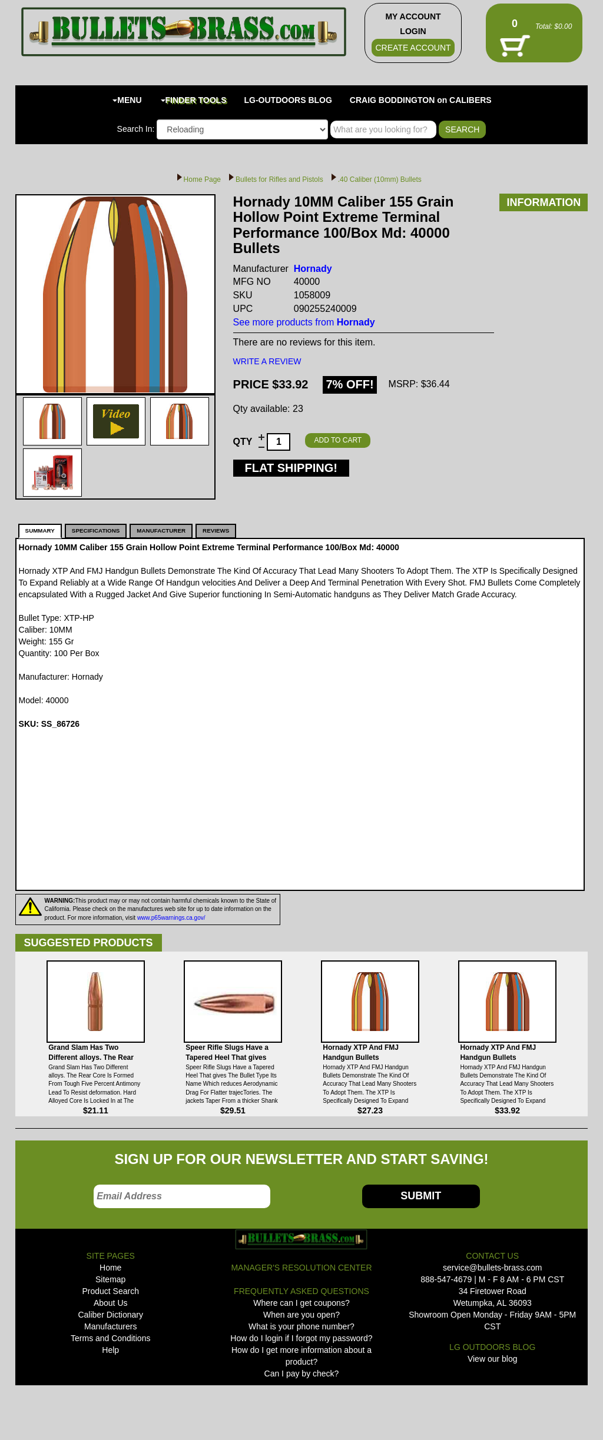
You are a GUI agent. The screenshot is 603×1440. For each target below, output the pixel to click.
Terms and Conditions (110, 1338)
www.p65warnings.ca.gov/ (171, 917)
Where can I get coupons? (301, 1303)
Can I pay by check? (301, 1373)
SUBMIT (420, 1196)
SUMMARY (40, 530)
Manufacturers (110, 1326)
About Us (111, 1303)
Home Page (202, 179)
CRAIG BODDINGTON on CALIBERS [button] (421, 100)
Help (110, 1350)
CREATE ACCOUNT (412, 47)
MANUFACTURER (161, 530)
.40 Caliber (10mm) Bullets (380, 179)
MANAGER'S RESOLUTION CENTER (301, 1267)
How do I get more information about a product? (301, 1355)
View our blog (493, 1358)
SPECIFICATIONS (96, 530)
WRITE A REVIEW (267, 361)
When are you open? (301, 1314)
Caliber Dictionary (110, 1314)
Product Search (110, 1291)
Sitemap (110, 1279)
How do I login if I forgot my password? (301, 1338)
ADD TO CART (338, 440)
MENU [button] (126, 100)
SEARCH (462, 129)
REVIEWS (216, 530)
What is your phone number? (301, 1326)
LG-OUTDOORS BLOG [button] (288, 100)
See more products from (304, 322)
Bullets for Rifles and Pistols (279, 179)
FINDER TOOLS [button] (194, 100)
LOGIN (413, 31)
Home (110, 1267)
